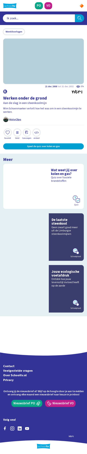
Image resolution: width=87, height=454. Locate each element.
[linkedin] (19, 428)
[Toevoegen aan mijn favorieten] (7, 134)
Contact (8, 366)
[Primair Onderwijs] (39, 5)
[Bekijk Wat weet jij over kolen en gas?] (43, 186)
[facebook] (5, 428)
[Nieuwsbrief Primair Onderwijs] (26, 403)
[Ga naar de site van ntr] (71, 436)
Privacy (8, 380)
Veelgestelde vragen (18, 370)
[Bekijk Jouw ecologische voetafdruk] (43, 289)
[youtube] (27, 428)
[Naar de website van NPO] (82, 6)
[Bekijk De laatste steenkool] (43, 237)
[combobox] (39, 18)
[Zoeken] (79, 18)
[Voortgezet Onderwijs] (48, 5)
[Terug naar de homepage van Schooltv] (9, 5)
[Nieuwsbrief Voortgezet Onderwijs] (60, 403)
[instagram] (12, 428)
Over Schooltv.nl (15, 375)
